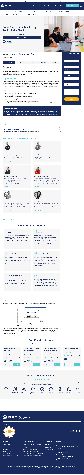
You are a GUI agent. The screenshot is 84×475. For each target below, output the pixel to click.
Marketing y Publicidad (10, 14)
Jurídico (78, 394)
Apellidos (66, 63)
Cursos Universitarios (7, 462)
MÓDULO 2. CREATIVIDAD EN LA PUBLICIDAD (15, 130)
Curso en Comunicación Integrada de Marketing (50, 350)
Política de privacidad (19, 467)
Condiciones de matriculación (31, 467)
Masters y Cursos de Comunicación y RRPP (33, 445)
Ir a (7, 163)
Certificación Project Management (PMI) (57, 1)
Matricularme (23, 36)
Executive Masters (7, 445)
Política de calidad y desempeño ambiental (28, 469)
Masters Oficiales (7, 452)
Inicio (4, 14)
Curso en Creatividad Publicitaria (9, 350)
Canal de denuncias (53, 467)
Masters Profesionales (8, 447)
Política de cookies (43, 467)
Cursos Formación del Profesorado (10, 456)
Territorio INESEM (49, 450)
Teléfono (66, 69)
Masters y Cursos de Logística (30, 450)
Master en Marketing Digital (32, 1)
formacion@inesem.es (63, 460)
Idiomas (51, 393)
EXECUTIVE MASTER (19, 11)
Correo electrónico (68, 75)
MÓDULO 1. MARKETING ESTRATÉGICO (14, 128)
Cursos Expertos (6, 454)
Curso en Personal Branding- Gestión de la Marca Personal (32, 350)
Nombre (66, 58)
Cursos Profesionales (7, 458)
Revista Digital (48, 445)
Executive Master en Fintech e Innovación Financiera (14, 1)
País (65, 81)
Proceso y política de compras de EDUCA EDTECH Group (52, 469)
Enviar (71, 99)
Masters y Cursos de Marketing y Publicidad (33, 454)
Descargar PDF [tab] (9, 36)
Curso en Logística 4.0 (43, 1)
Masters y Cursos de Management (31, 452)
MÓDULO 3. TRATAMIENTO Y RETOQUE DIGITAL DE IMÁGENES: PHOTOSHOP (24, 133)
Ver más (16, 366)
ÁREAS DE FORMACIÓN (64, 11)
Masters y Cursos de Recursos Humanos (32, 456)
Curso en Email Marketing (71, 350)
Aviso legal (10, 467)
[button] (81, 5)
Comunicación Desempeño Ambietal (66, 467)
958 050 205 (65, 453)
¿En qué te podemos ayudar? (70, 87)
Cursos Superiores (7, 460)
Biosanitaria (6, 393)
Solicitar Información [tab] (72, 6)
